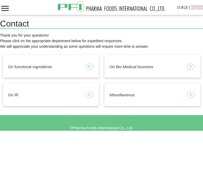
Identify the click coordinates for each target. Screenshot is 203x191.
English (197, 7)
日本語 (182, 7)
